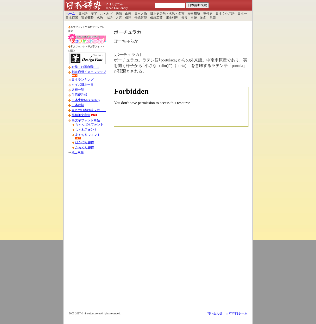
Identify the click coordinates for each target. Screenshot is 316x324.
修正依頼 (77, 152)
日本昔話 (78, 105)
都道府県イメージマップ (89, 72)
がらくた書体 (84, 147)
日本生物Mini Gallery (86, 100)
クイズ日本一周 (83, 84)
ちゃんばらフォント (89, 124)
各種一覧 (78, 89)
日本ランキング (83, 79)
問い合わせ (214, 313)
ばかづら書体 (84, 142)
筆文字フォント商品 (86, 120)
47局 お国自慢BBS (85, 67)
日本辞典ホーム (236, 313)
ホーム (70, 13)
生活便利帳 (79, 94)
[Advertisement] (87, 235)
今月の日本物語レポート (89, 110)
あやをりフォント (87, 135)
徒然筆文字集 (81, 115)
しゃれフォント (86, 129)
